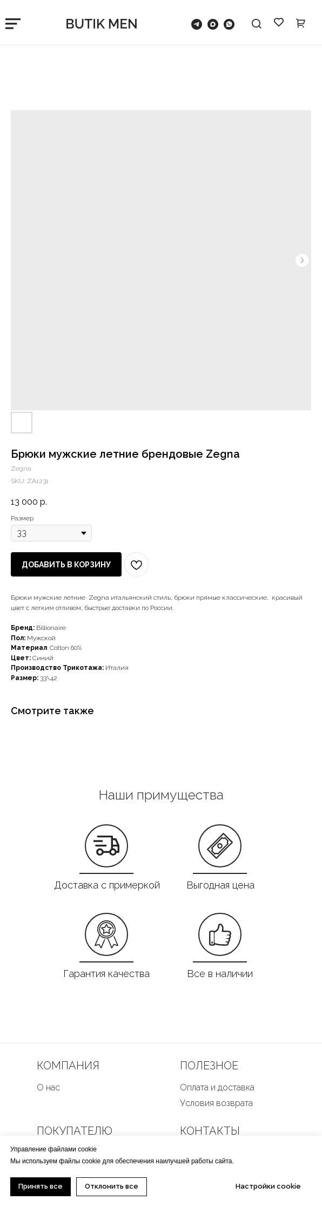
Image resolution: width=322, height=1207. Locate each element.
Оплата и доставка (217, 1087)
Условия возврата (216, 1103)
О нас (48, 1087)
